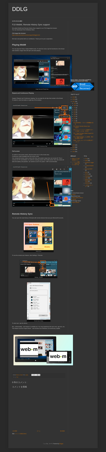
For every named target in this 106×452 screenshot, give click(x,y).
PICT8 (86, 174)
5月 (75, 112)
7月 (75, 107)
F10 (17, 377)
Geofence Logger (89, 162)
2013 (73, 151)
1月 (75, 120)
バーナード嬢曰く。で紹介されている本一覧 (76, 163)
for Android (73, 199)
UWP (86, 178)
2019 (73, 97)
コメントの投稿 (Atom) (20, 433)
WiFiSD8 (87, 183)
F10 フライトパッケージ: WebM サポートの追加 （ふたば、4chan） (83, 130)
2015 (73, 147)
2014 (73, 149)
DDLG (20, 9)
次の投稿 (15, 431)
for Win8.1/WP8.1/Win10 (77, 197)
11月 (75, 103)
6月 (75, 110)
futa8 (86, 160)
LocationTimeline (89, 165)
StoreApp (87, 176)
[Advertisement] (82, 48)
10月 (75, 105)
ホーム (38, 431)
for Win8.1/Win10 (75, 202)
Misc (86, 172)
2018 (73, 99)
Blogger (61, 443)
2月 (75, 118)
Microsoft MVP (88, 169)
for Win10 (73, 194)
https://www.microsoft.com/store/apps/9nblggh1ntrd (26, 35)
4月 (75, 114)
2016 (73, 145)
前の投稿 (62, 431)
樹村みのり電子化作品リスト (76, 159)
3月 (75, 116)
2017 (73, 101)
